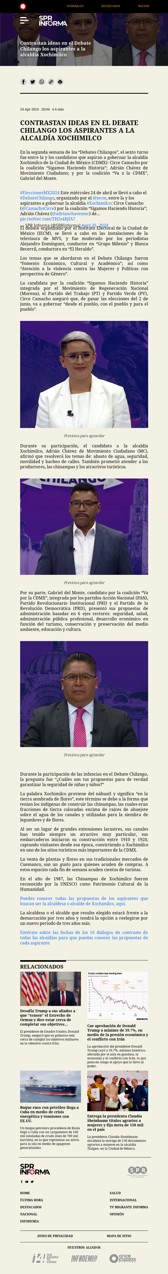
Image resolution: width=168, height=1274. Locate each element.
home (25, 1193)
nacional (28, 1214)
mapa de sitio (119, 1236)
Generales (88, 6)
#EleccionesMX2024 (40, 193)
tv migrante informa (129, 1207)
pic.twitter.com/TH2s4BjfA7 (47, 219)
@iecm (99, 198)
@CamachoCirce (38, 208)
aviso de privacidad (55, 1236)
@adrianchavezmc (70, 213)
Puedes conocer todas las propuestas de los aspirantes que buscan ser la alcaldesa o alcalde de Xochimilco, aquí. (84, 900)
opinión (117, 1214)
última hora (31, 1200)
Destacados (124, 6)
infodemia (29, 1221)
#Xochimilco (99, 203)
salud (115, 1193)
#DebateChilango (37, 198)
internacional (123, 1200)
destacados (31, 1207)
